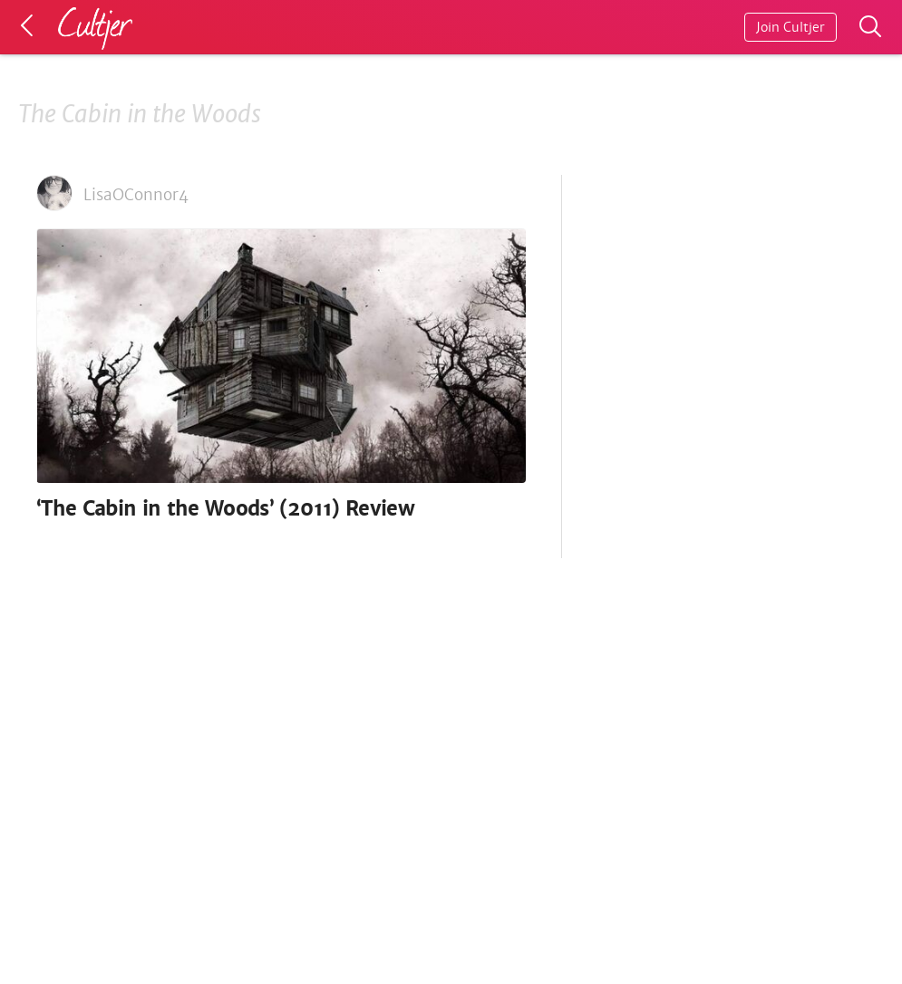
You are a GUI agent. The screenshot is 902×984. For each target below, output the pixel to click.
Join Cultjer (790, 27)
